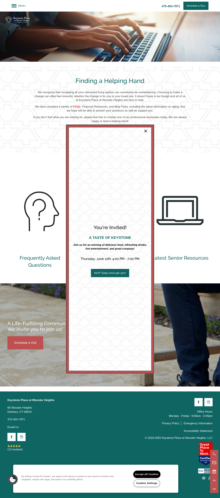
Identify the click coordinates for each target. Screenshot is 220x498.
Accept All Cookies (147, 474)
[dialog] (110, 249)
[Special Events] (214, 471)
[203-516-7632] (214, 454)
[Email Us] (214, 463)
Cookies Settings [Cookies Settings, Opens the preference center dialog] (146, 483)
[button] (110, 273)
